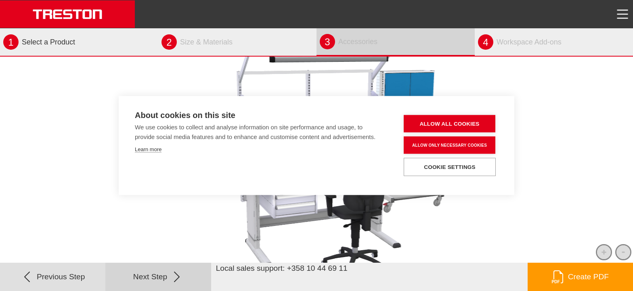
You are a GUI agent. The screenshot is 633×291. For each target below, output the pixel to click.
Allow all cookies (449, 124)
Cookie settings (450, 167)
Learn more (148, 149)
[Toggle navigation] (622, 14)
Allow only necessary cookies (449, 145)
